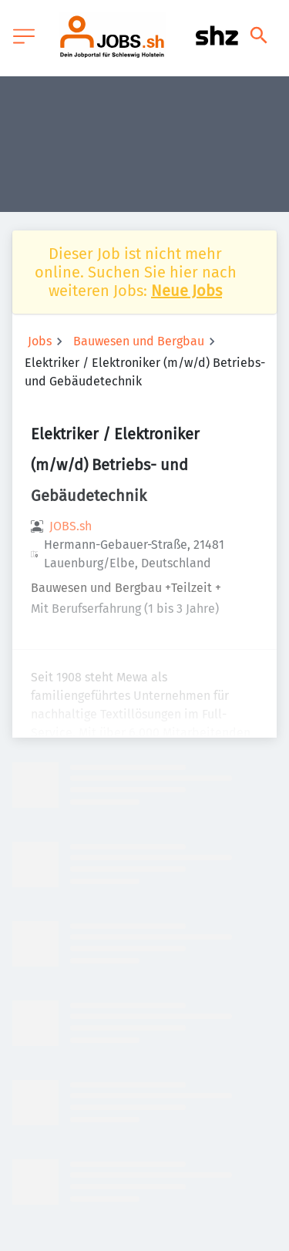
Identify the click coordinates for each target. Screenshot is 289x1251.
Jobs (40, 341)
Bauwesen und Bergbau (138, 341)
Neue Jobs (186, 290)
